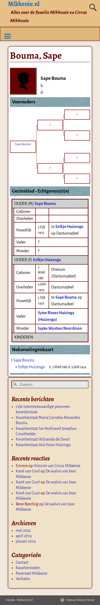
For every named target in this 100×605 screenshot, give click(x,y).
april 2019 (24, 536)
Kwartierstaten (28, 568)
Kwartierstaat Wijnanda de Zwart (43, 439)
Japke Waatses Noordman (60, 328)
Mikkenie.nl (25, 600)
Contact (22, 562)
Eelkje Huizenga (47, 260)
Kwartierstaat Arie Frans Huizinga (43, 445)
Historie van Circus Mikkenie (57, 466)
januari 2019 (26, 541)
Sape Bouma (45, 203)
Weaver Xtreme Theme (80, 600)
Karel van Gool (28, 471)
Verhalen (23, 579)
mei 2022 (23, 530)
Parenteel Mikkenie (31, 573)
